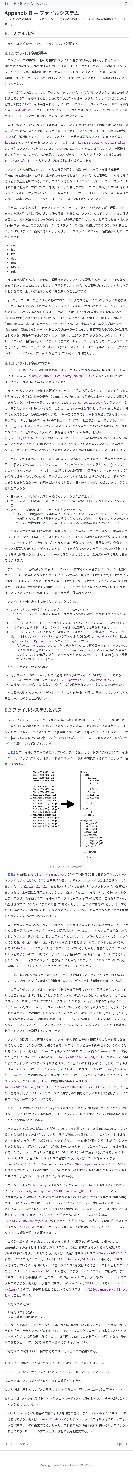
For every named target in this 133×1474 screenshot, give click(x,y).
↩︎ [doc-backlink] (103, 1363)
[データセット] (18, 1444)
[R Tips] (119, 1444)
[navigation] (85, 3)
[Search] (123, 3)
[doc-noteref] (34, 880)
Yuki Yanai (87, 1465)
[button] (7, 3)
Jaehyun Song (68, 1465)
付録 (13, 3)
